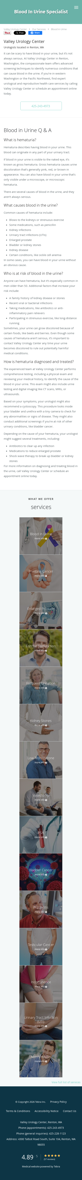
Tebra (57, 1166)
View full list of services (66, 1082)
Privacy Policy (58, 1101)
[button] (76, 7)
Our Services (39, 29)
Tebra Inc (40, 1101)
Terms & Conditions (18, 1111)
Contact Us (69, 1111)
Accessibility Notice (46, 1111)
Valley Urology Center (15, 29)
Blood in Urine (59, 29)
